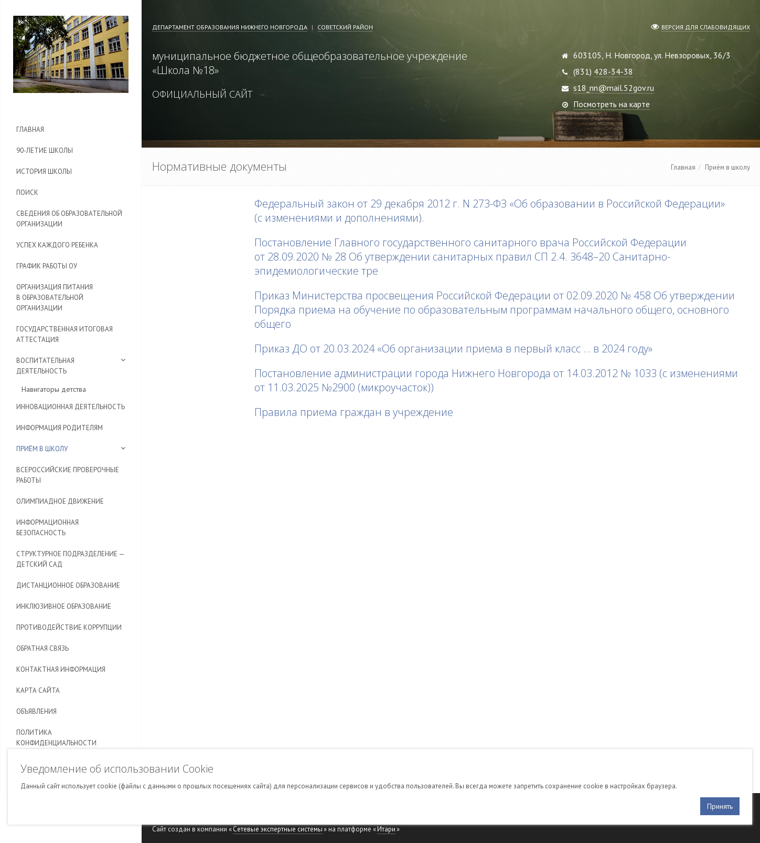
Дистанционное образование (68, 585)
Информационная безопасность (47, 527)
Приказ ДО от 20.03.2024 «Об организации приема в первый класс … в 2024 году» (453, 348)
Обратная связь (42, 648)
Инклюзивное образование (63, 606)
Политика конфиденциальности (56, 737)
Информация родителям (59, 427)
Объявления (36, 711)
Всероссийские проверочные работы (67, 475)
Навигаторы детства (54, 389)
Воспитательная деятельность (45, 366)
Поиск (27, 192)
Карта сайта (38, 690)
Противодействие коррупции (69, 627)
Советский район (345, 27)
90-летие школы (44, 150)
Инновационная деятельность (70, 406)
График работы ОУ (46, 266)
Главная (30, 129)
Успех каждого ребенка (57, 245)
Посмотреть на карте (611, 104)
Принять (720, 806)
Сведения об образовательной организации (69, 218)
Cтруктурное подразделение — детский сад (70, 559)
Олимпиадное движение (60, 501)
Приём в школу (42, 448)
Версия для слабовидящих (705, 27)
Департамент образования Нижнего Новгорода (229, 27)
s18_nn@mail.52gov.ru (613, 87)
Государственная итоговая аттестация (64, 334)
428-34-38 (613, 71)
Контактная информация (60, 669)
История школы (44, 171)
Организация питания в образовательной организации (54, 298)
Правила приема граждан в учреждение (353, 412)
